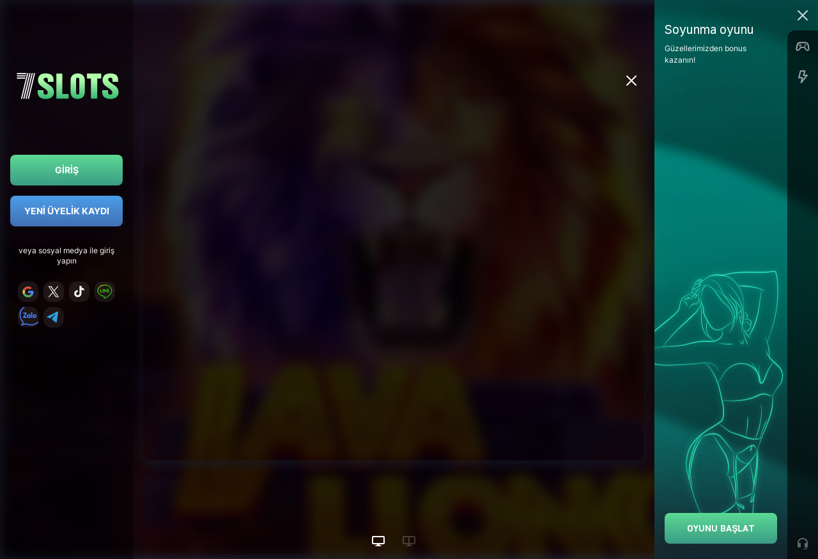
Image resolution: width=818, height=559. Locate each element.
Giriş (67, 169)
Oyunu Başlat (721, 528)
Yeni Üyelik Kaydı (66, 210)
